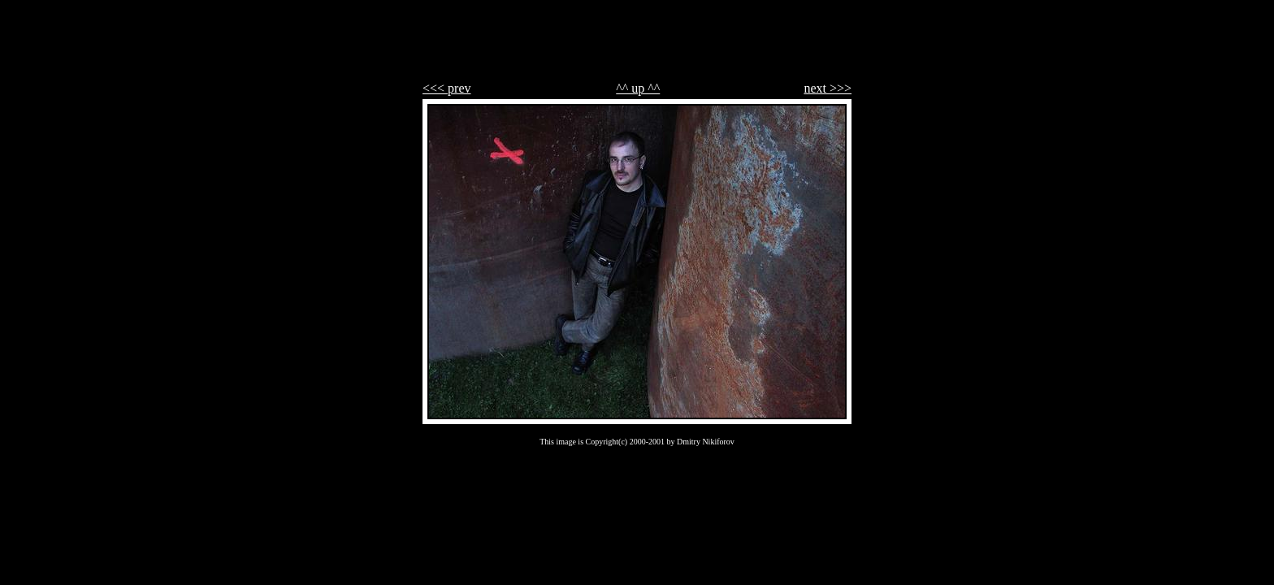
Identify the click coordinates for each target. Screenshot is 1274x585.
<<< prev (446, 88)
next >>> (828, 88)
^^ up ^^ (638, 88)
